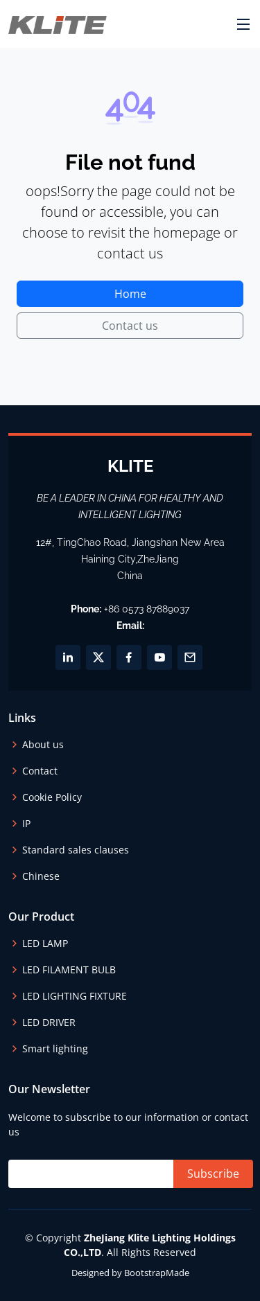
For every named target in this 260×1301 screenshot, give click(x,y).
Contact (40, 771)
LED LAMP (45, 943)
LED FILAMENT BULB (69, 970)
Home (130, 293)
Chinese (41, 876)
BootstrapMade (156, 1272)
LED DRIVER (49, 1022)
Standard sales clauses (75, 850)
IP (26, 824)
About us (43, 745)
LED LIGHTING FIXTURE (74, 996)
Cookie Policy (52, 797)
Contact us (130, 325)
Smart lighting (55, 1049)
